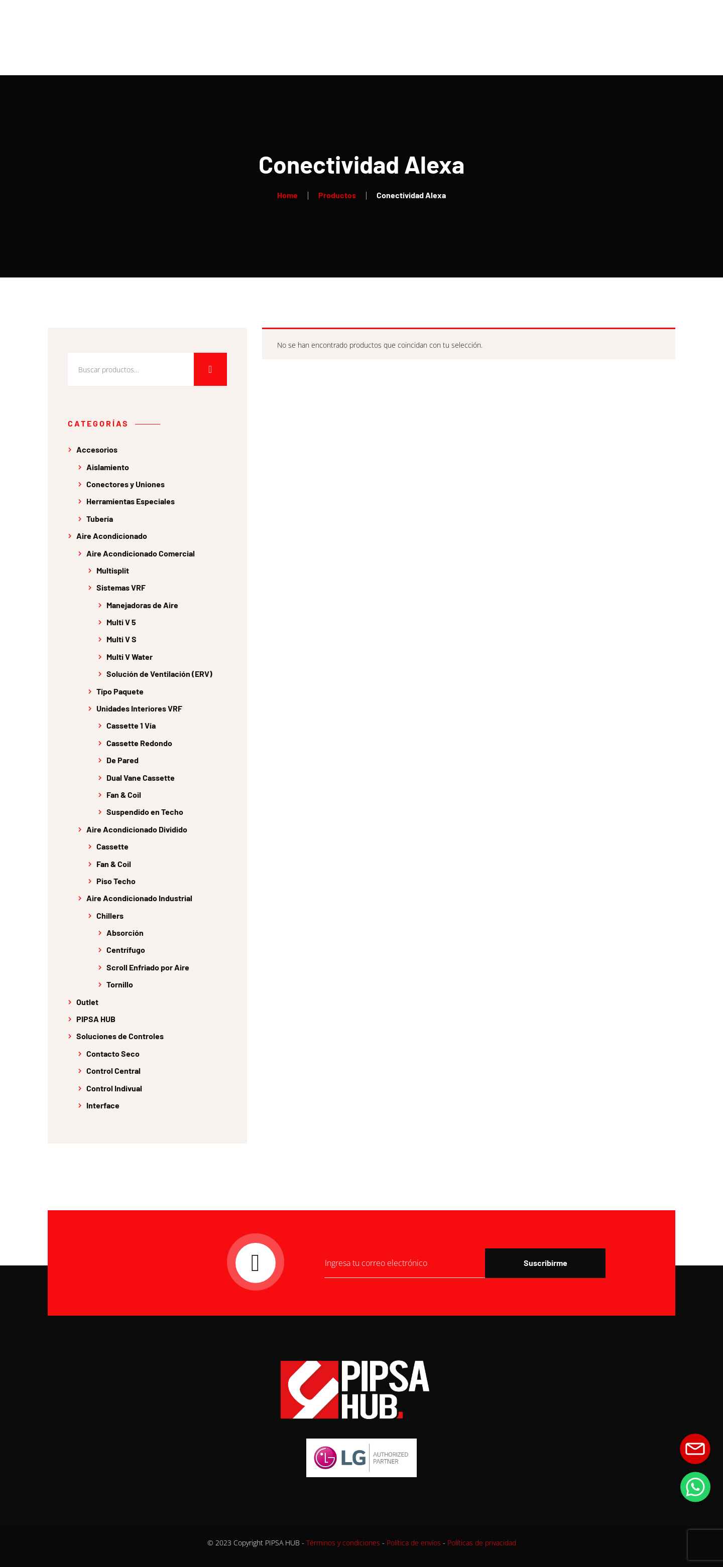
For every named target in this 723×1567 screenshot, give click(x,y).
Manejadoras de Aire (142, 605)
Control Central (113, 1070)
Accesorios (96, 449)
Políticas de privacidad (481, 1542)
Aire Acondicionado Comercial (140, 553)
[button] (695, 1487)
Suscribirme (545, 1262)
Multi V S (121, 639)
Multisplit (112, 570)
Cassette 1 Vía (131, 725)
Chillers (110, 915)
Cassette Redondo (139, 743)
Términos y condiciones (343, 1542)
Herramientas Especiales (130, 501)
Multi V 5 (121, 622)
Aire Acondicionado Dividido (136, 829)
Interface (102, 1105)
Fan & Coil (123, 794)
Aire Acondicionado (111, 535)
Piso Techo (116, 881)
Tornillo (119, 984)
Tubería (99, 518)
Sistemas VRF (121, 587)
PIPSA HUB (95, 1019)
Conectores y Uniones (125, 484)
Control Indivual (114, 1088)
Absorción (125, 932)
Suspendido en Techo (144, 811)
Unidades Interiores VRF (139, 708)
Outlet (87, 1002)
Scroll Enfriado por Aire (147, 967)
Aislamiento (107, 467)
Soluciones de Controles (120, 1036)
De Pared (122, 760)
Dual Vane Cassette (140, 777)
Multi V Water (129, 656)
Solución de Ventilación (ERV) (159, 673)
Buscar (210, 369)
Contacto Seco (113, 1053)
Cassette (112, 846)
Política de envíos (414, 1542)
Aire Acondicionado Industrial (139, 898)
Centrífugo (125, 949)
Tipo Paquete (120, 691)
